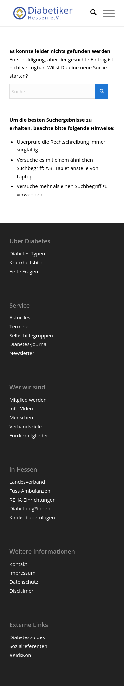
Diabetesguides (27, 637)
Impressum (22, 573)
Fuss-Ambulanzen (29, 490)
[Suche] (90, 13)
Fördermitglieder (28, 435)
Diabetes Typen (27, 253)
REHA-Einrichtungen (32, 499)
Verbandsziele (25, 426)
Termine (18, 326)
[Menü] (106, 13)
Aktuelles (19, 317)
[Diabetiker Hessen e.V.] (51, 13)
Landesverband (27, 481)
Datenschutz (23, 581)
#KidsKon (20, 655)
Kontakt (18, 564)
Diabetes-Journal (28, 344)
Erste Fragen (23, 271)
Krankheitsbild (26, 262)
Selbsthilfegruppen (31, 335)
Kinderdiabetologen (32, 517)
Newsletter (21, 353)
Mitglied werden (28, 399)
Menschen (21, 417)
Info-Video (21, 408)
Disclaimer (21, 590)
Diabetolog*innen (29, 508)
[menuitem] (90, 13)
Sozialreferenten (28, 646)
